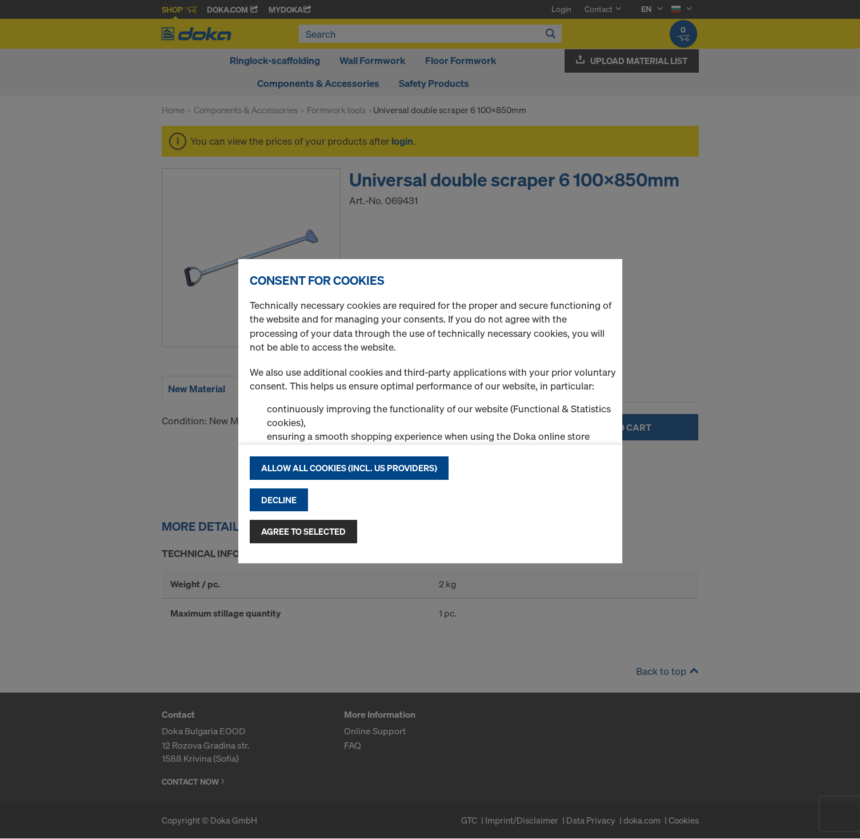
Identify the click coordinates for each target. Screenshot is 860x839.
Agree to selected (303, 531)
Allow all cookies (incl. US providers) (349, 468)
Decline (279, 500)
